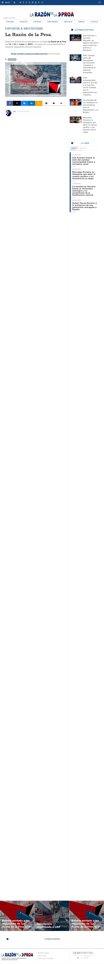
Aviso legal (42, 956)
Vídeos (81, 22)
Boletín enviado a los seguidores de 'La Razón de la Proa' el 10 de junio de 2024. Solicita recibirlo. (17, 927)
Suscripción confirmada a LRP (49, 925)
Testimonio (52, 22)
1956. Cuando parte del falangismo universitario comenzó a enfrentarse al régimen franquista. (89, 64)
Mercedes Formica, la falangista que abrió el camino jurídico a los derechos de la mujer (90, 124)
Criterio (37, 22)
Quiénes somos (43, 953)
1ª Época (94, 22)
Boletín (23, 22)
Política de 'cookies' (45, 958)
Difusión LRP (12, 59)
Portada (10, 22)
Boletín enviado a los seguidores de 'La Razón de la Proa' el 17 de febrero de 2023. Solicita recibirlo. (86, 927)
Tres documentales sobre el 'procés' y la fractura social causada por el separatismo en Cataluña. (90, 86)
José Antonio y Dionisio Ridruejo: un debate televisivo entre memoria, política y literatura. (90, 42)
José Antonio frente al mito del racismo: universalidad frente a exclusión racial (83, 160)
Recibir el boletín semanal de (29, 54)
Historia (68, 22)
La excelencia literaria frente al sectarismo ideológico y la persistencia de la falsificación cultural (83, 189)
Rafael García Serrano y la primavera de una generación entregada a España (84, 204)
